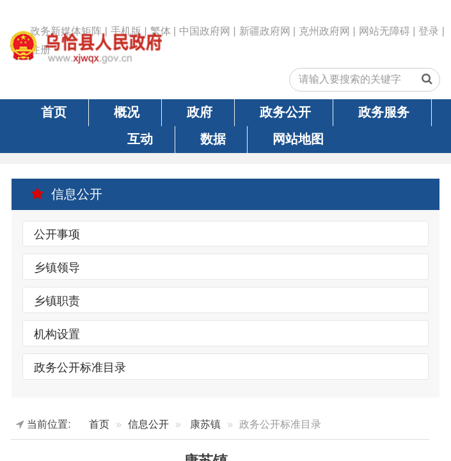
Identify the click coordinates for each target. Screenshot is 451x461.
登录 (428, 31)
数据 (213, 139)
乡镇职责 (57, 300)
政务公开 (285, 112)
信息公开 (66, 194)
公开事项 (57, 234)
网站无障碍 (384, 31)
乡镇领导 (57, 267)
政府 (199, 112)
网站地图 (298, 139)
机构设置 (57, 333)
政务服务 (383, 112)
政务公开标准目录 (80, 366)
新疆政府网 (264, 31)
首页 (54, 112)
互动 (140, 139)
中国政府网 (204, 31)
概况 (126, 112)
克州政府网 (324, 31)
